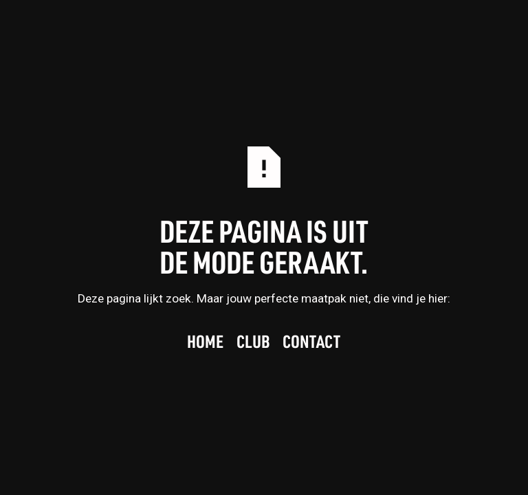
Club (253, 342)
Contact (312, 342)
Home (205, 342)
